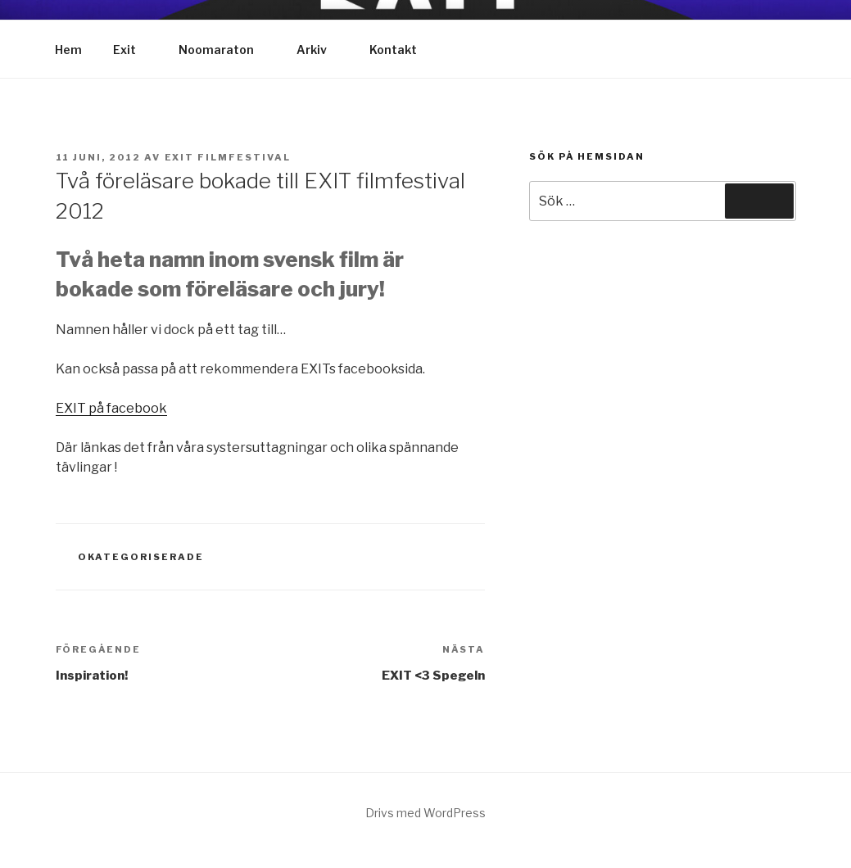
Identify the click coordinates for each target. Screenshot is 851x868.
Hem (68, 50)
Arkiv (319, 50)
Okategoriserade (141, 557)
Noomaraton (224, 50)
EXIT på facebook (111, 408)
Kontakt (393, 50)
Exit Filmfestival (228, 157)
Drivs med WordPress (425, 813)
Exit (132, 50)
